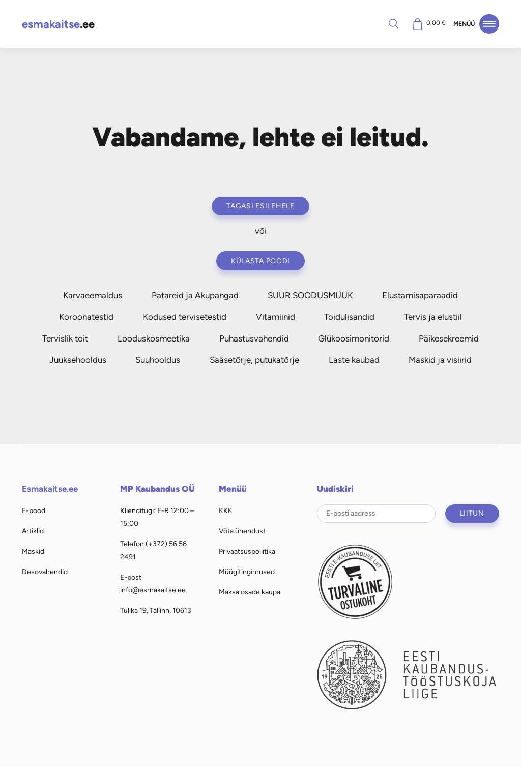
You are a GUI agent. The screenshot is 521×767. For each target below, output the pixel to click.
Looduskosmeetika (154, 338)
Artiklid (33, 530)
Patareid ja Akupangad (195, 295)
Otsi (393, 23)
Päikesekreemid (449, 338)
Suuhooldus (157, 360)
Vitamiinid (275, 316)
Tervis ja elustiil (433, 316)
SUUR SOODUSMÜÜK (310, 295)
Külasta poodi (260, 260)
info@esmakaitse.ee (153, 589)
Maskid (33, 551)
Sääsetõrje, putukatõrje (254, 360)
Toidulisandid (349, 316)
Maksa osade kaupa (249, 591)
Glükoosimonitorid (353, 338)
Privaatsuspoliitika (247, 551)
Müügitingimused (247, 571)
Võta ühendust (242, 530)
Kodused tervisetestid (184, 316)
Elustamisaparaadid (420, 295)
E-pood (33, 510)
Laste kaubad (354, 360)
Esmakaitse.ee (50, 489)
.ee (58, 24)
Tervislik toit (65, 338)
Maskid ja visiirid (440, 360)
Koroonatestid (86, 316)
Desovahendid (45, 571)
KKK (226, 510)
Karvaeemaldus (92, 295)
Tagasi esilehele (260, 205)
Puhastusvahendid (254, 338)
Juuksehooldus (77, 360)
